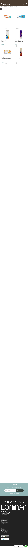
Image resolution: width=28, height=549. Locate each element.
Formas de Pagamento (4, 524)
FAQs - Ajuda (3, 527)
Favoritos (2, 528)
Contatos (2, 516)
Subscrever (20, 490)
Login (2, 521)
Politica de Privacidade (4, 532)
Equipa (2, 515)
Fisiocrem (16, 39)
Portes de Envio (3, 523)
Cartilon (2, 57)
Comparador (3, 529)
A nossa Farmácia (4, 514)
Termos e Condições (4, 531)
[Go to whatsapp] (25, 546)
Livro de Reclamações (4, 533)
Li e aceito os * (14, 493)
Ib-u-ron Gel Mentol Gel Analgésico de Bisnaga (5, 23)
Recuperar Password (4, 522)
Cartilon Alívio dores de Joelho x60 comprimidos (6, 59)
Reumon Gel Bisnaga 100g (19, 23)
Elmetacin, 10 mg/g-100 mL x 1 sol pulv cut (6, 41)
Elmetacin (2, 39)
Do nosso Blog (3, 518)
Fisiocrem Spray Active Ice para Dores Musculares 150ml (20, 41)
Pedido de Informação (4, 519)
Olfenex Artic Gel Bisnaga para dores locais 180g (20, 58)
